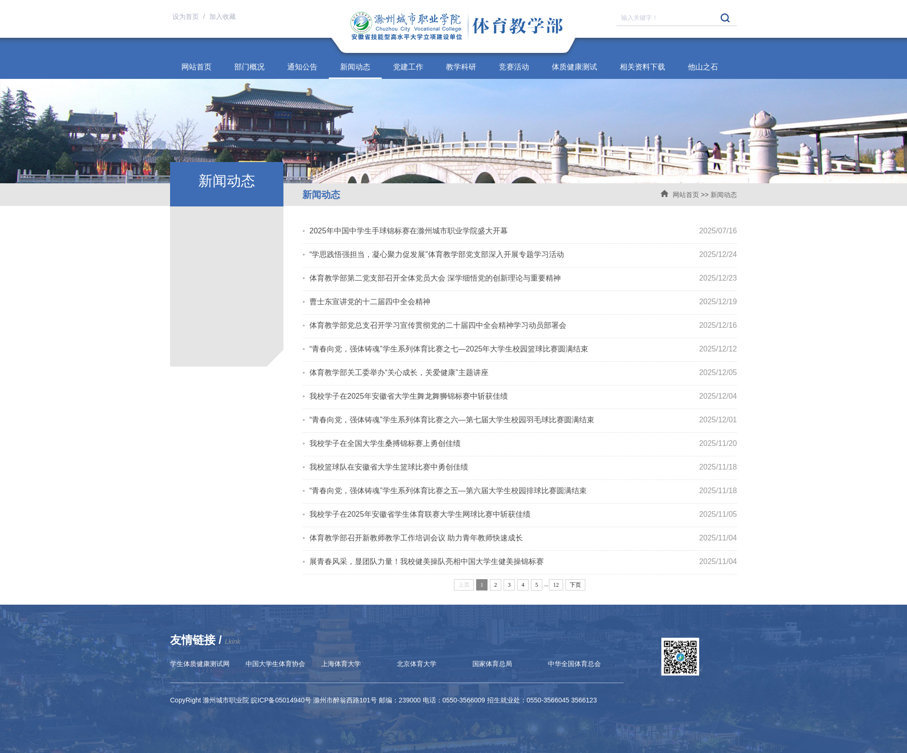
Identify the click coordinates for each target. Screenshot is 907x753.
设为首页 (186, 16)
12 (556, 585)
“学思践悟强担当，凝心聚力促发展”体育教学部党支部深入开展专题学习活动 (436, 254)
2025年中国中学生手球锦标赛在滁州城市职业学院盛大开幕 (408, 231)
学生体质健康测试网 (200, 663)
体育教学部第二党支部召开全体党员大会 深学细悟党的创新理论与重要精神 (435, 278)
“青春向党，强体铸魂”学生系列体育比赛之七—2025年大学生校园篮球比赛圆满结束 (448, 349)
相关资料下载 (642, 67)
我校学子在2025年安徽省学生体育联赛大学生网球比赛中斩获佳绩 (420, 514)
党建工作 (408, 67)
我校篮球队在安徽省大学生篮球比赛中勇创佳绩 (388, 467)
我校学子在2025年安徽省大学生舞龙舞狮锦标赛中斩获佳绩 (408, 396)
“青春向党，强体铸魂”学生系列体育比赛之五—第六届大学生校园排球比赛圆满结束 (448, 491)
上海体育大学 (341, 663)
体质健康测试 (574, 67)
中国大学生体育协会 (275, 663)
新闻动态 (355, 67)
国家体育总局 (492, 663)
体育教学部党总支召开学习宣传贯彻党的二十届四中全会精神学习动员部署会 (437, 325)
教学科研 (461, 67)
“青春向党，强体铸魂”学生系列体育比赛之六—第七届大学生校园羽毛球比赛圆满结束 (451, 420)
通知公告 (302, 67)
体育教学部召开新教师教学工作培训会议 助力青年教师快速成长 (416, 538)
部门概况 (249, 67)
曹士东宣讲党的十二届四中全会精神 (369, 302)
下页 (575, 585)
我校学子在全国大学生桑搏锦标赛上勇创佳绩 (385, 443)
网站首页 (196, 67)
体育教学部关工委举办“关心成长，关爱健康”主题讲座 (398, 372)
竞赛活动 (514, 67)
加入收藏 (222, 16)
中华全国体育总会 (574, 663)
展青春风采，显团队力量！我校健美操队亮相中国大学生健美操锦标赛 (426, 561)
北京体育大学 (416, 663)
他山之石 (703, 67)
